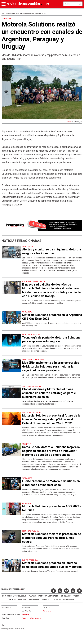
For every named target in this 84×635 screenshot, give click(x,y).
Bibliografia (47, 611)
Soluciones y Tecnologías (14, 596)
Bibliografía (34, 600)
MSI (81, 122)
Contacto (56, 600)
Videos (76, 596)
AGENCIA (45, 600)
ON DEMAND (66, 596)
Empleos (22, 600)
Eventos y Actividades (48, 596)
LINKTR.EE (12, 600)
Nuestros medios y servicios (31, 618)
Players (32, 596)
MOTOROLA (75, 122)
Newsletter (68, 600)
